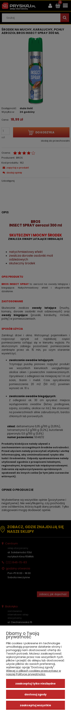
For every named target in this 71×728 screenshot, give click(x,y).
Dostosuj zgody (35, 694)
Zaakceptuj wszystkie (35, 705)
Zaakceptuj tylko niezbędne (35, 683)
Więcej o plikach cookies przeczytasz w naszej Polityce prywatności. (33, 672)
